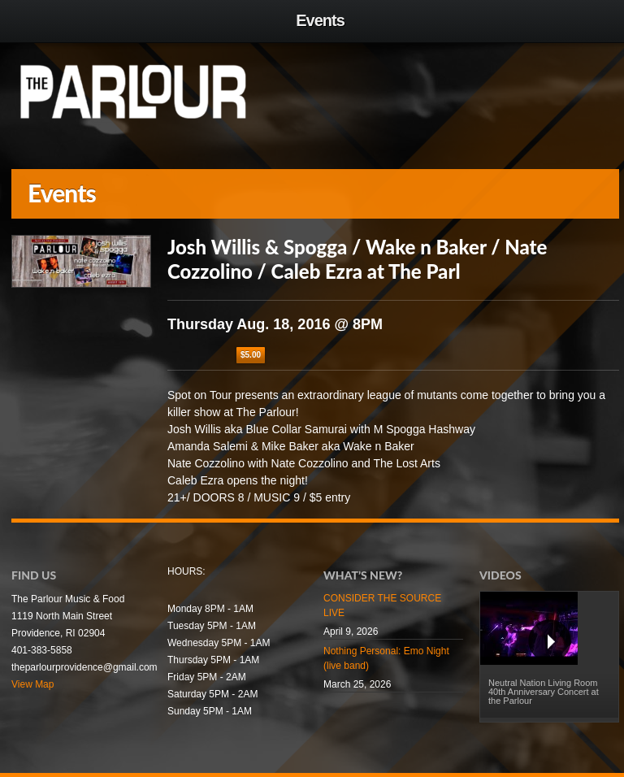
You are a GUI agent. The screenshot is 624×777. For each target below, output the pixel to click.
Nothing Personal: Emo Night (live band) (386, 658)
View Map (32, 684)
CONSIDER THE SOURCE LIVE (382, 606)
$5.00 (250, 354)
